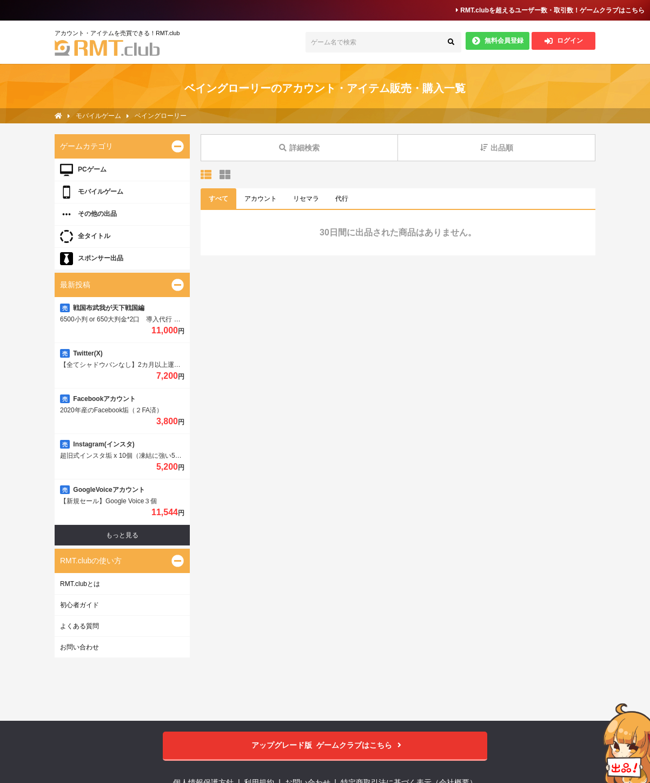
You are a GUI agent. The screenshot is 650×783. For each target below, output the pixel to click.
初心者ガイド (79, 605)
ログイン (564, 41)
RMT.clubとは (80, 584)
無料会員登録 (497, 41)
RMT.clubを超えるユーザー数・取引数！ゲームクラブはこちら (550, 10)
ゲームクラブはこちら (325, 745)
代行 (341, 198)
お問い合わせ (79, 647)
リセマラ (306, 198)
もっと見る (122, 535)
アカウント (260, 198)
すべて (218, 198)
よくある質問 (79, 626)
